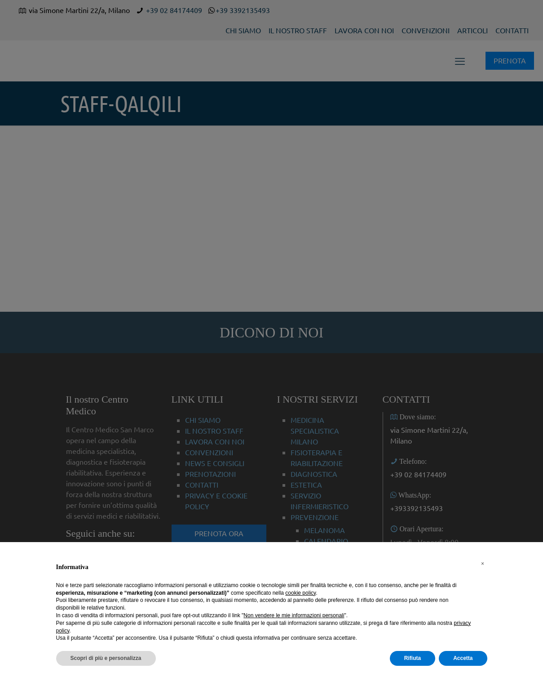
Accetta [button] (462, 658)
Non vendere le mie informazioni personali (293, 615)
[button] (483, 563)
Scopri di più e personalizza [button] (106, 658)
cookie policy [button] (300, 593)
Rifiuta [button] (412, 658)
